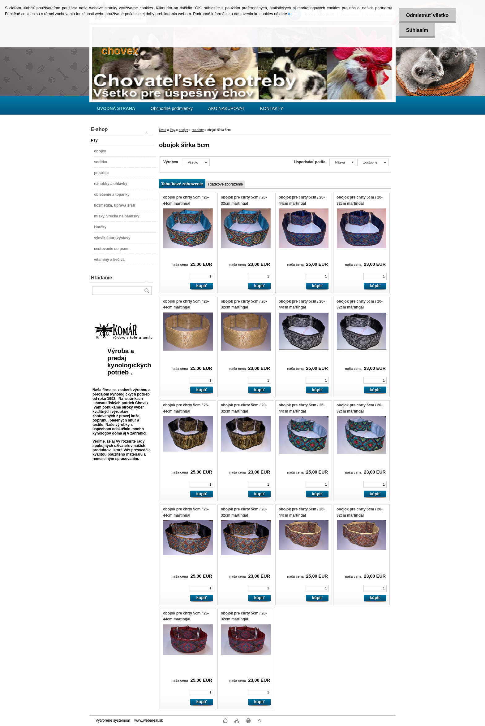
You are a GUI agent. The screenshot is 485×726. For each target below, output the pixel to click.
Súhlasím (416, 30)
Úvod (162, 130)
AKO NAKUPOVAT (226, 108)
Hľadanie (101, 277)
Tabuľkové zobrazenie (182, 184)
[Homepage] (116, 108)
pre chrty (197, 130)
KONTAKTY (271, 108)
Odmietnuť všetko (426, 15)
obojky (183, 130)
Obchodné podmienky (172, 108)
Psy (172, 130)
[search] (147, 291)
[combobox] (342, 162)
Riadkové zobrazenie (225, 184)
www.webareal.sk (148, 720)
